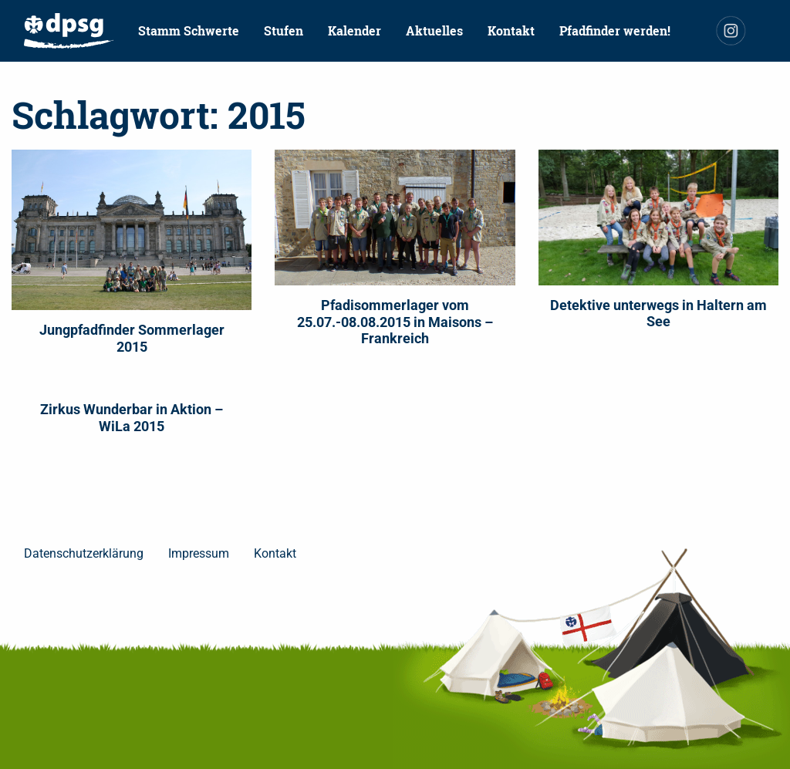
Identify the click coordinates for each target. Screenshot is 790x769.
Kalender (354, 30)
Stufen (283, 30)
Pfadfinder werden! (614, 30)
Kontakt (511, 30)
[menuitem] (69, 31)
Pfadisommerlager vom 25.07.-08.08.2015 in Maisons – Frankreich (395, 321)
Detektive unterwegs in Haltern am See (658, 313)
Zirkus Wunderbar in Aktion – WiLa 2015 (131, 417)
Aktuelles (434, 30)
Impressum (198, 553)
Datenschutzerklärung (83, 553)
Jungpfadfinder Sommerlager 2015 (132, 338)
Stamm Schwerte (188, 30)
